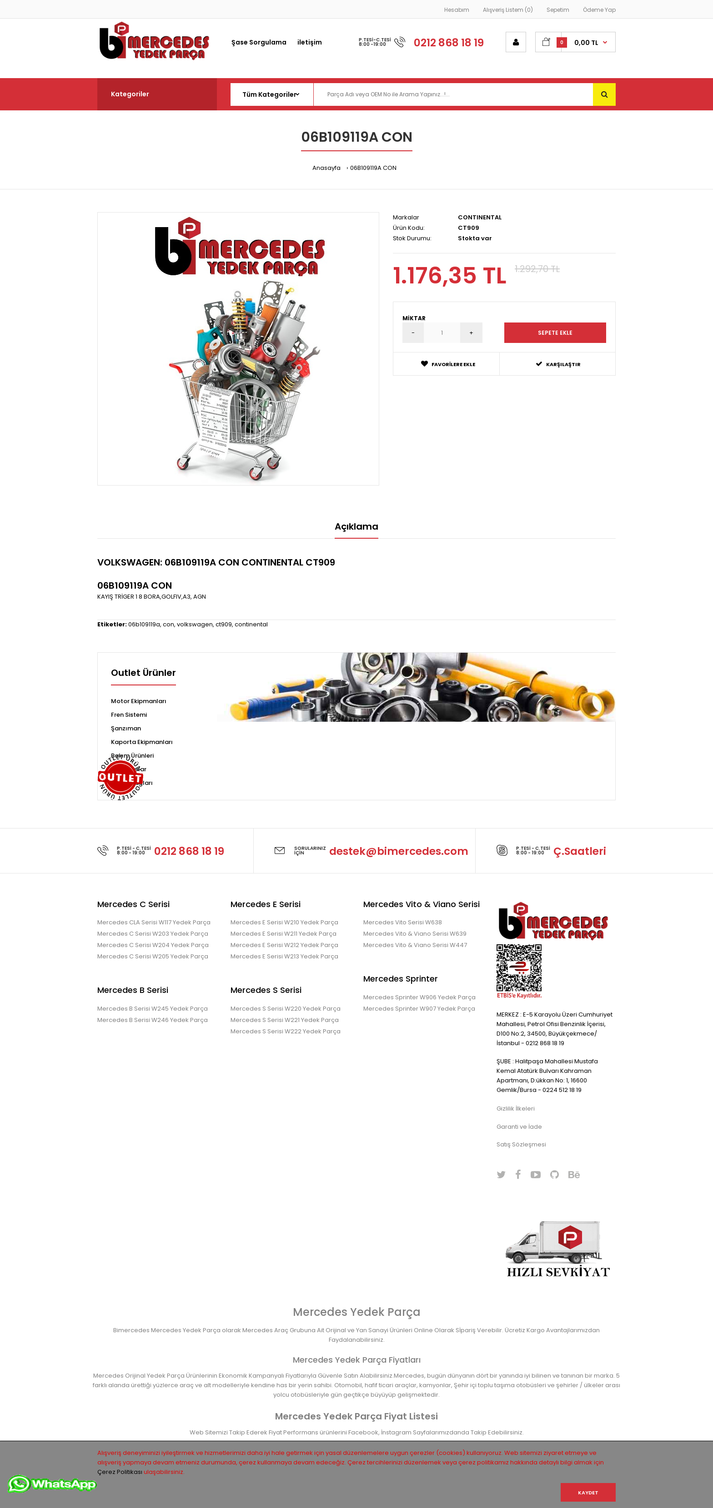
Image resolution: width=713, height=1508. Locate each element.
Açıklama (356, 526)
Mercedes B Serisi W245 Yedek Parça (152, 1008)
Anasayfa (326, 168)
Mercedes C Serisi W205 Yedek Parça (152, 956)
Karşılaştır (558, 364)
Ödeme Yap (599, 10)
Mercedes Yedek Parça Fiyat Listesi (356, 1416)
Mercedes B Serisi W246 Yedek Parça (152, 1020)
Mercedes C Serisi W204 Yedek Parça (153, 945)
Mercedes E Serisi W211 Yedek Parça (283, 933)
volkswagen (195, 624)
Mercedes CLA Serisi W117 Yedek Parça (154, 922)
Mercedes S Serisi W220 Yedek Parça (286, 1008)
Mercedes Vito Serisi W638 (402, 922)
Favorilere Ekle (448, 364)
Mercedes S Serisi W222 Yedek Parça (286, 1031)
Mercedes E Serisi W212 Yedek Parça (284, 945)
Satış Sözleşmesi (521, 1144)
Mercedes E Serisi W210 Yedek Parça (284, 922)
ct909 (224, 624)
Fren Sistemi (129, 714)
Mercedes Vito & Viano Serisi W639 (415, 933)
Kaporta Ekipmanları (142, 742)
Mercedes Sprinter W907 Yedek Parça (419, 1008)
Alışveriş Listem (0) (508, 10)
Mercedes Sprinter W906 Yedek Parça (419, 997)
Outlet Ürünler (143, 673)
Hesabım (456, 10)
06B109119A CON (373, 168)
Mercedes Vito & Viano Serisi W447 (415, 945)
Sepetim (558, 10)
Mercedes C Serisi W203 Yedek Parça (152, 933)
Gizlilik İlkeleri (516, 1108)
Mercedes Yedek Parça (357, 1312)
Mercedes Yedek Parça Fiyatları (357, 1359)
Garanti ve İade (519, 1126)
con (168, 624)
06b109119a (144, 624)
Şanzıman (126, 728)
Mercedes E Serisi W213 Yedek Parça (284, 956)
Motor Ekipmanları (138, 701)
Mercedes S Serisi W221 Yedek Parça (285, 1020)
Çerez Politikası (119, 1472)
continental (251, 624)
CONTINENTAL (480, 217)
